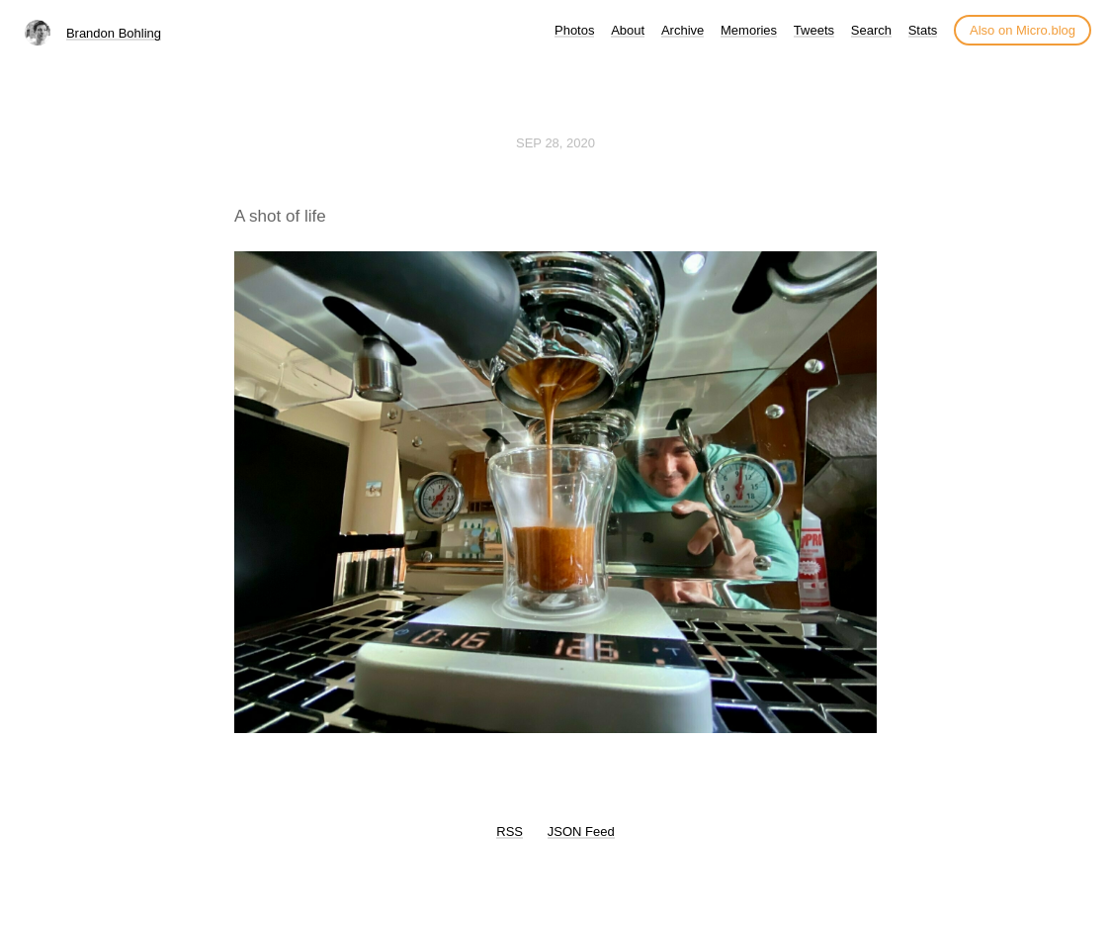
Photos (574, 30)
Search (871, 30)
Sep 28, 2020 (555, 143)
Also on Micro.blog (1022, 30)
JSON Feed (581, 831)
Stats (923, 30)
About (627, 30)
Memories (749, 30)
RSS (509, 831)
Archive (682, 30)
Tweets (814, 30)
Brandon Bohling (113, 33)
